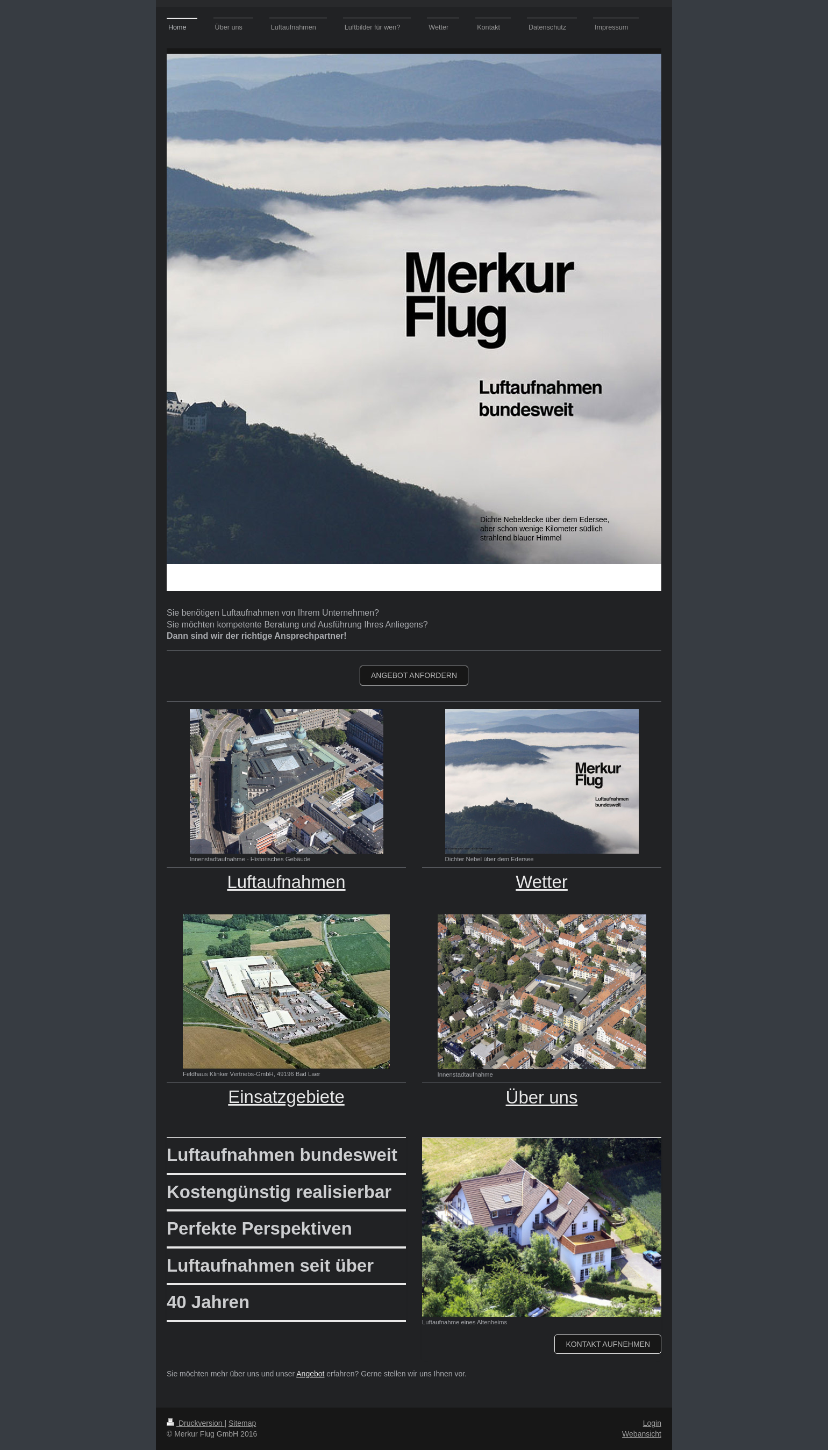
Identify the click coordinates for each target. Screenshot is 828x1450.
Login (652, 1423)
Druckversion (195, 1423)
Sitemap (242, 1423)
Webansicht (641, 1434)
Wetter (542, 882)
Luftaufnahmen (286, 882)
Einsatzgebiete (286, 1097)
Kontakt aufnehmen (608, 1344)
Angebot (310, 1373)
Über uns (542, 1097)
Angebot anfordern (414, 675)
